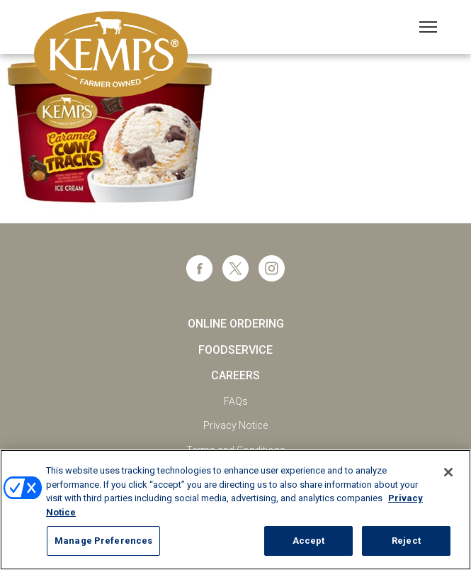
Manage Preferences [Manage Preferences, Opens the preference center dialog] (103, 540)
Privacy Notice (235, 425)
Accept (309, 540)
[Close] (448, 472)
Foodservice (235, 350)
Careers (235, 375)
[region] (235, 509)
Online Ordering (236, 323)
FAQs (236, 401)
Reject (406, 540)
